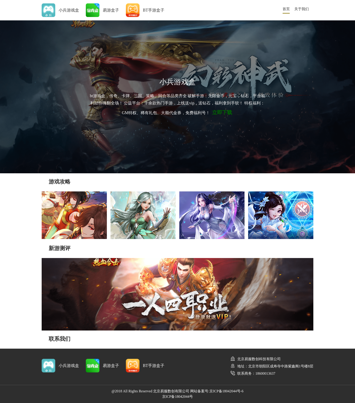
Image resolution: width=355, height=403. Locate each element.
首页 (286, 9)
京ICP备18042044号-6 (226, 391)
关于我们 (301, 9)
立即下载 (222, 112)
